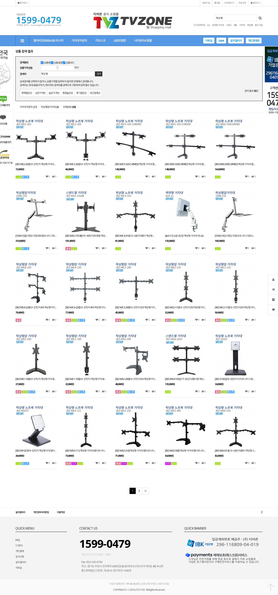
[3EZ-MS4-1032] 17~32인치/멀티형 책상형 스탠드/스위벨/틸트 (186, 379)
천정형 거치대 (218, 25)
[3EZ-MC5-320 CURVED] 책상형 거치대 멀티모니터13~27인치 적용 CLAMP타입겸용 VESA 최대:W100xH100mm (136, 164)
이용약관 (61, 512)
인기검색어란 (199, 25)
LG (208, 25)
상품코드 (70, 62)
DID (235, 25)
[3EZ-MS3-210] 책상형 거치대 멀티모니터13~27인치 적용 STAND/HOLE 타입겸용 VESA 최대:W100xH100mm (136, 450)
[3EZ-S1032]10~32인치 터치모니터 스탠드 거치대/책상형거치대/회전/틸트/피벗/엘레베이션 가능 (235, 379)
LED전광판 (120, 40)
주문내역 (242, 2)
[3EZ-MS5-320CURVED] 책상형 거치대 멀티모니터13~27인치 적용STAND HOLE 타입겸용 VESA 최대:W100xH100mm (186, 164)
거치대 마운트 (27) (28, 107)
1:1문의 (19, 545)
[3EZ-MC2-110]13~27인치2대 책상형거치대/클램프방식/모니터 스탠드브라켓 (235, 307)
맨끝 (145, 491)
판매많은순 (26, 93)
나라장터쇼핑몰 (143, 40)
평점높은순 (67, 93)
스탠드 (229, 25)
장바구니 (255, 2)
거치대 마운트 (79, 40)
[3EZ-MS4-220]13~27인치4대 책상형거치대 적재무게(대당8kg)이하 (36, 307)
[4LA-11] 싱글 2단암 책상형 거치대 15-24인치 (186, 235)
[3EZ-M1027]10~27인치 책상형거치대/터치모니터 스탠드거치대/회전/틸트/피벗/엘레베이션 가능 (36, 450)
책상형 (250, 25)
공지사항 (19, 556)
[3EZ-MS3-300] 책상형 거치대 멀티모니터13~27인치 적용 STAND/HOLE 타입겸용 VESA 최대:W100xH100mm (186, 450)
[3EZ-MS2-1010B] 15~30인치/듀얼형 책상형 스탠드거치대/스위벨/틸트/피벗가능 (86, 235)
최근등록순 (95, 93)
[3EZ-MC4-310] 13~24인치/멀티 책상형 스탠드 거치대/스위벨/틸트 (136, 235)
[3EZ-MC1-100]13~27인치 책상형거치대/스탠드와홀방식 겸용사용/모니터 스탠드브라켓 (86, 379)
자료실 (208, 40)
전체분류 (69, 107)
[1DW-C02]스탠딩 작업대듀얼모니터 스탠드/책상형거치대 (36, 235)
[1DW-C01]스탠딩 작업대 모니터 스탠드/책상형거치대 (235, 235)
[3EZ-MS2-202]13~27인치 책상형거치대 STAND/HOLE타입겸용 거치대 (36, 164)
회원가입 (206, 2)
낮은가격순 (40, 93)
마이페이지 (229, 2)
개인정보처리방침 (41, 512)
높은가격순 (54, 93)
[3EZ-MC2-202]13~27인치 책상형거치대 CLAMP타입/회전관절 (86, 164)
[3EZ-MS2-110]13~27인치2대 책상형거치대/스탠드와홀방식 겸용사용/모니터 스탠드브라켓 (186, 307)
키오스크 (100, 40)
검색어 (23, 74)
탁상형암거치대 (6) (49, 107)
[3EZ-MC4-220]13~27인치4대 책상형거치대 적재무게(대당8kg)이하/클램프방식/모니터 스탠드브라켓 (86, 307)
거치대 (242, 25)
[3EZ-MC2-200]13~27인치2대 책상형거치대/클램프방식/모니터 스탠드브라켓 (136, 307)
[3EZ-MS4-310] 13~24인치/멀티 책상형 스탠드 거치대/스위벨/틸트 (235, 450)
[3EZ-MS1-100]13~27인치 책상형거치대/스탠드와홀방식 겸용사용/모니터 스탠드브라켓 (36, 379)
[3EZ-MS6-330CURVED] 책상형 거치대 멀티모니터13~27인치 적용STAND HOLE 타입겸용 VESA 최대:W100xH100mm (235, 164)
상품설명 (58, 62)
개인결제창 (253, 40)
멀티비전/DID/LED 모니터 (48, 40)
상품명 (47, 62)
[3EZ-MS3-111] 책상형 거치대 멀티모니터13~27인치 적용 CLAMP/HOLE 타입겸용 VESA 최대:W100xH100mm (86, 450)
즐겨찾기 (22, 2)
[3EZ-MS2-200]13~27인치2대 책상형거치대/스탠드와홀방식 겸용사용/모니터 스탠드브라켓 (136, 379)
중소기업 (259, 25)
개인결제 (19, 551)
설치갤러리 (236, 40)
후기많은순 (81, 93)
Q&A (221, 40)
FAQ (17, 540)
